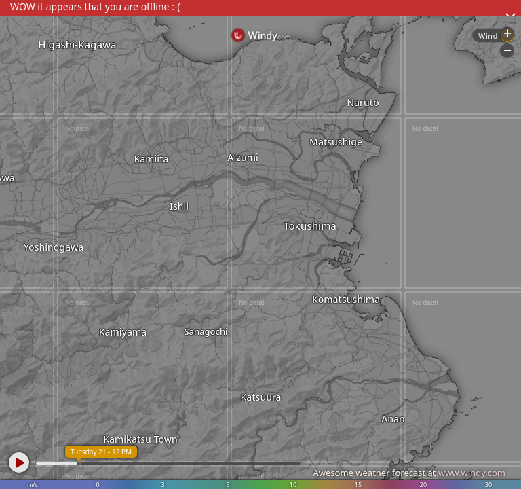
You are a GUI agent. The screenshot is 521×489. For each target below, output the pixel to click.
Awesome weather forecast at (409, 473)
